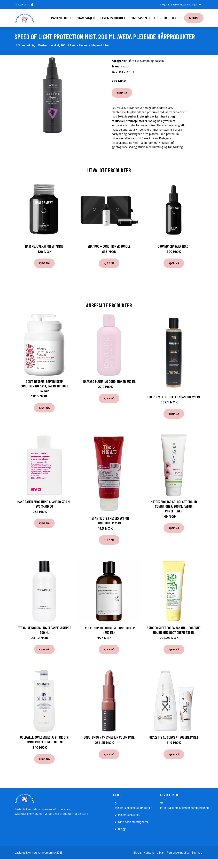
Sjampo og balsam (152, 61)
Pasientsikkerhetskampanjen (73, 18)
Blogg (177, 18)
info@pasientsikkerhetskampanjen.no (180, 4)
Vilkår (160, 852)
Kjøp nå (121, 93)
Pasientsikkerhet (112, 18)
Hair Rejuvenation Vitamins (44, 246)
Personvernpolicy (178, 852)
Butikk (194, 18)
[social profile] (32, 4)
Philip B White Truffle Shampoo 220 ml (174, 397)
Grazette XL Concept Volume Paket (173, 737)
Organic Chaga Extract (174, 246)
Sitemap (197, 852)
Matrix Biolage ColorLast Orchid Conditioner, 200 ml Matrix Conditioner (174, 506)
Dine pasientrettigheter (148, 18)
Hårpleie (133, 61)
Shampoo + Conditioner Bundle (109, 246)
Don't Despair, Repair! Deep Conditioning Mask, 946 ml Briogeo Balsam (44, 386)
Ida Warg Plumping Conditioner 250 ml (109, 381)
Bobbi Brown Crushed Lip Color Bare (109, 737)
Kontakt (149, 852)
